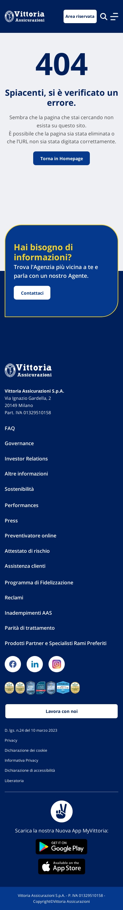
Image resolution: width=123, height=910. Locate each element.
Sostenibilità (19, 489)
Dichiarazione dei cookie (26, 750)
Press (11, 520)
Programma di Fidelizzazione (39, 582)
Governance (19, 443)
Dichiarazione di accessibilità (30, 770)
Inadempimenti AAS (28, 612)
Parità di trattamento (30, 627)
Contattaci (32, 293)
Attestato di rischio (27, 550)
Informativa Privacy (21, 760)
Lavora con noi (62, 711)
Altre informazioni (26, 473)
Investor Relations (26, 458)
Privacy (11, 740)
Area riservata (80, 16)
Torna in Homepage (61, 158)
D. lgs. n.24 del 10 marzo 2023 (31, 730)
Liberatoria (14, 780)
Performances (21, 505)
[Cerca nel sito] (103, 16)
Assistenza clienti (25, 565)
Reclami (14, 597)
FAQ (10, 428)
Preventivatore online (30, 535)
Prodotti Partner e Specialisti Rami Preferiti (55, 643)
